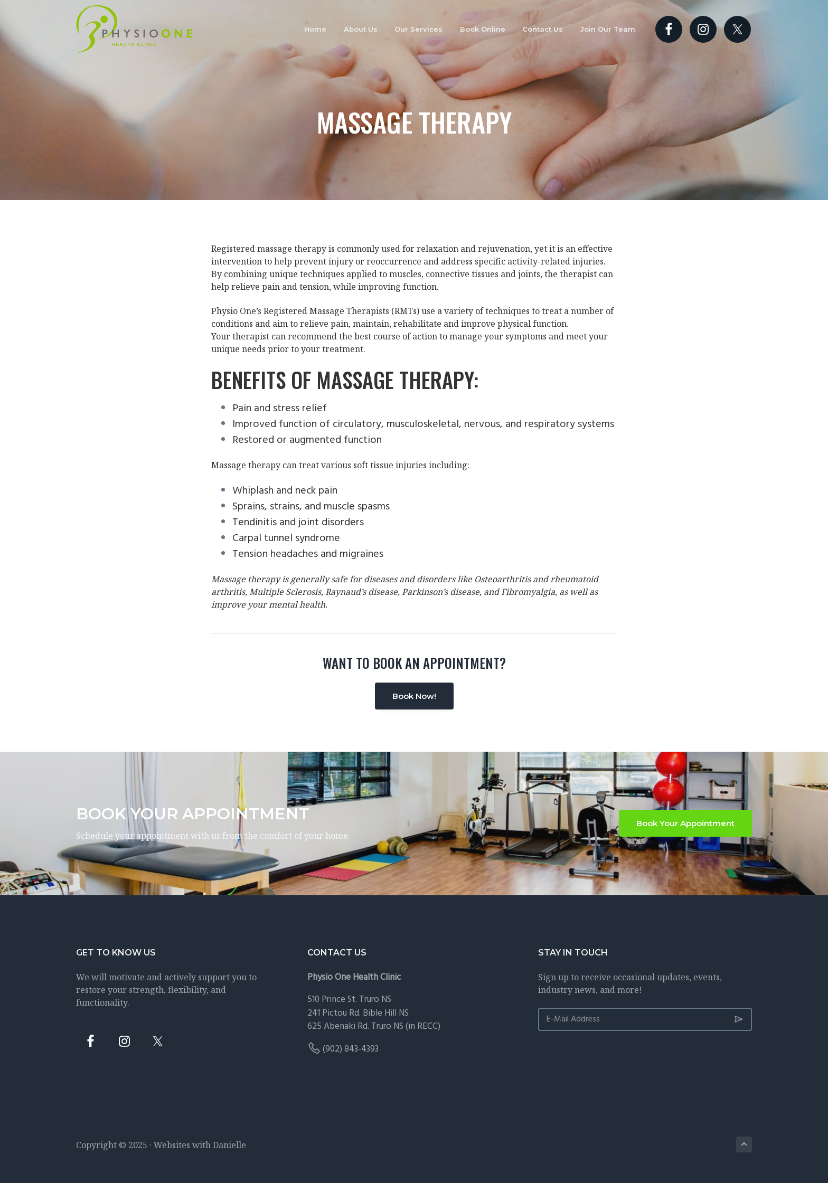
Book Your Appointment (685, 823)
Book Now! (414, 696)
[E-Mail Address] (645, 1019)
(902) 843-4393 (351, 1049)
